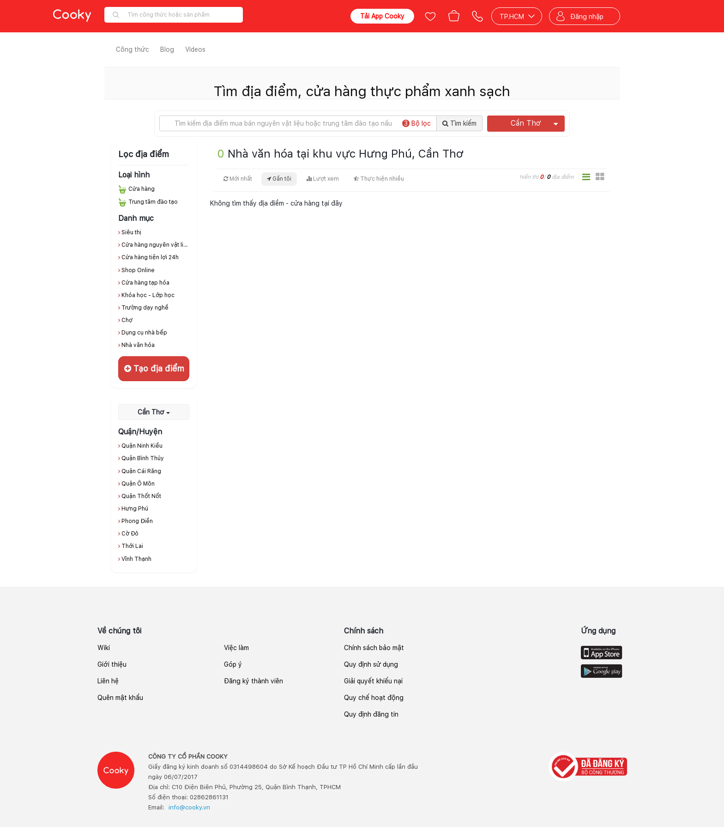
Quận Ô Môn (138, 483)
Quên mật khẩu (120, 697)
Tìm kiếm (459, 123)
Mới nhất (237, 179)
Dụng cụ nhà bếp (144, 332)
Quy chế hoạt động (374, 697)
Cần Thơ (534, 123)
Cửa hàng (141, 189)
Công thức (132, 49)
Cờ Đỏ (130, 533)
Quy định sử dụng (371, 664)
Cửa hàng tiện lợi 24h (150, 257)
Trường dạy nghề (145, 307)
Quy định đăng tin (371, 714)
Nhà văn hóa (138, 345)
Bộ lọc (416, 123)
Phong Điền (137, 521)
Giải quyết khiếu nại (373, 681)
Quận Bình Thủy (142, 458)
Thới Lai (132, 546)
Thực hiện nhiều (379, 179)
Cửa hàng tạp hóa (145, 283)
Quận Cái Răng (141, 471)
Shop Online (138, 270)
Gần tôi (279, 179)
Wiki (103, 647)
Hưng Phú (134, 508)
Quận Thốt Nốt (141, 496)
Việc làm (236, 647)
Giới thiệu (112, 664)
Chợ (127, 320)
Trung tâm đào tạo (153, 202)
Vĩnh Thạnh (136, 559)
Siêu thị (131, 232)
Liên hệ (108, 681)
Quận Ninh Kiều (142, 446)
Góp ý (233, 664)
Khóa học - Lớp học (148, 295)
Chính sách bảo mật (374, 647)
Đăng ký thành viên (253, 681)
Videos (195, 49)
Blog (167, 49)
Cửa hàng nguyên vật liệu (155, 245)
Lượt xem (322, 179)
